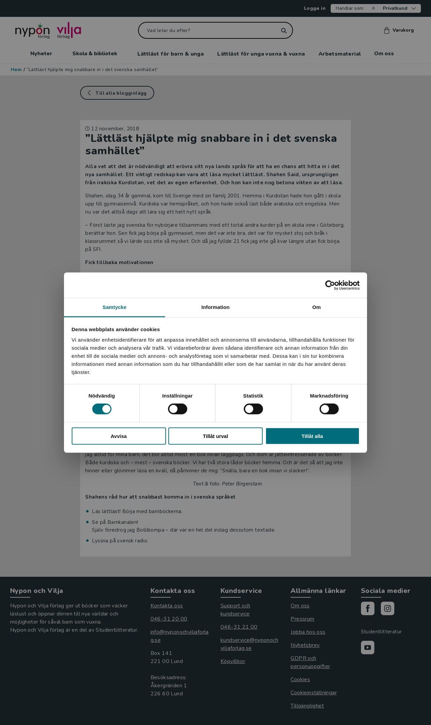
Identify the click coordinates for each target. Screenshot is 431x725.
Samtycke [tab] (115, 307)
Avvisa (119, 436)
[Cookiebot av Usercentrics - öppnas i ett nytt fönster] (330, 285)
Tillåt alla (312, 436)
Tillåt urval (215, 436)
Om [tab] (316, 307)
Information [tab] (215, 307)
